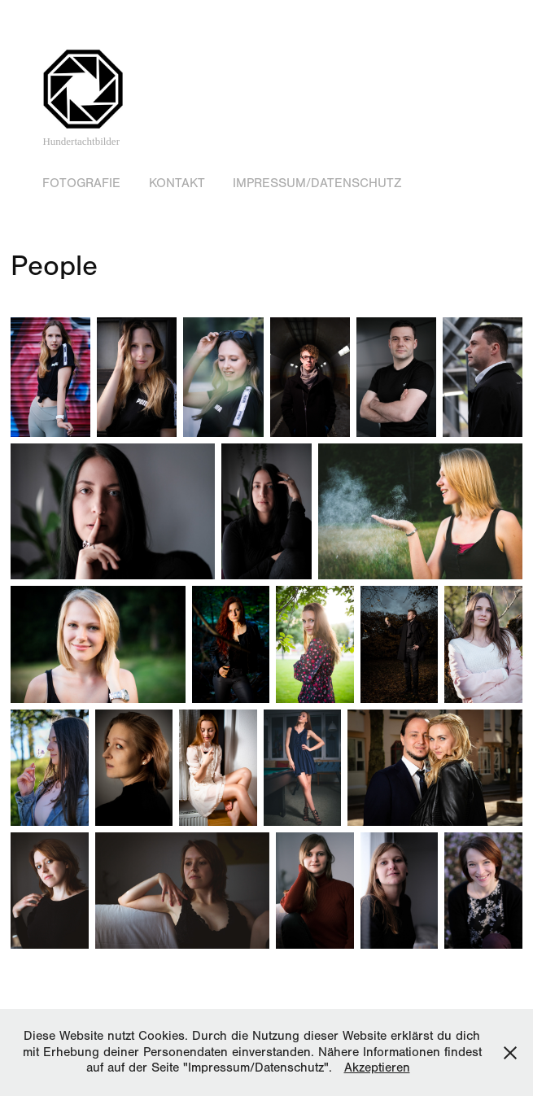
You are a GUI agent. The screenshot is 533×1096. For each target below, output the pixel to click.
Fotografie (81, 183)
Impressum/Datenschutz (317, 183)
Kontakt (177, 183)
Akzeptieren (377, 1067)
